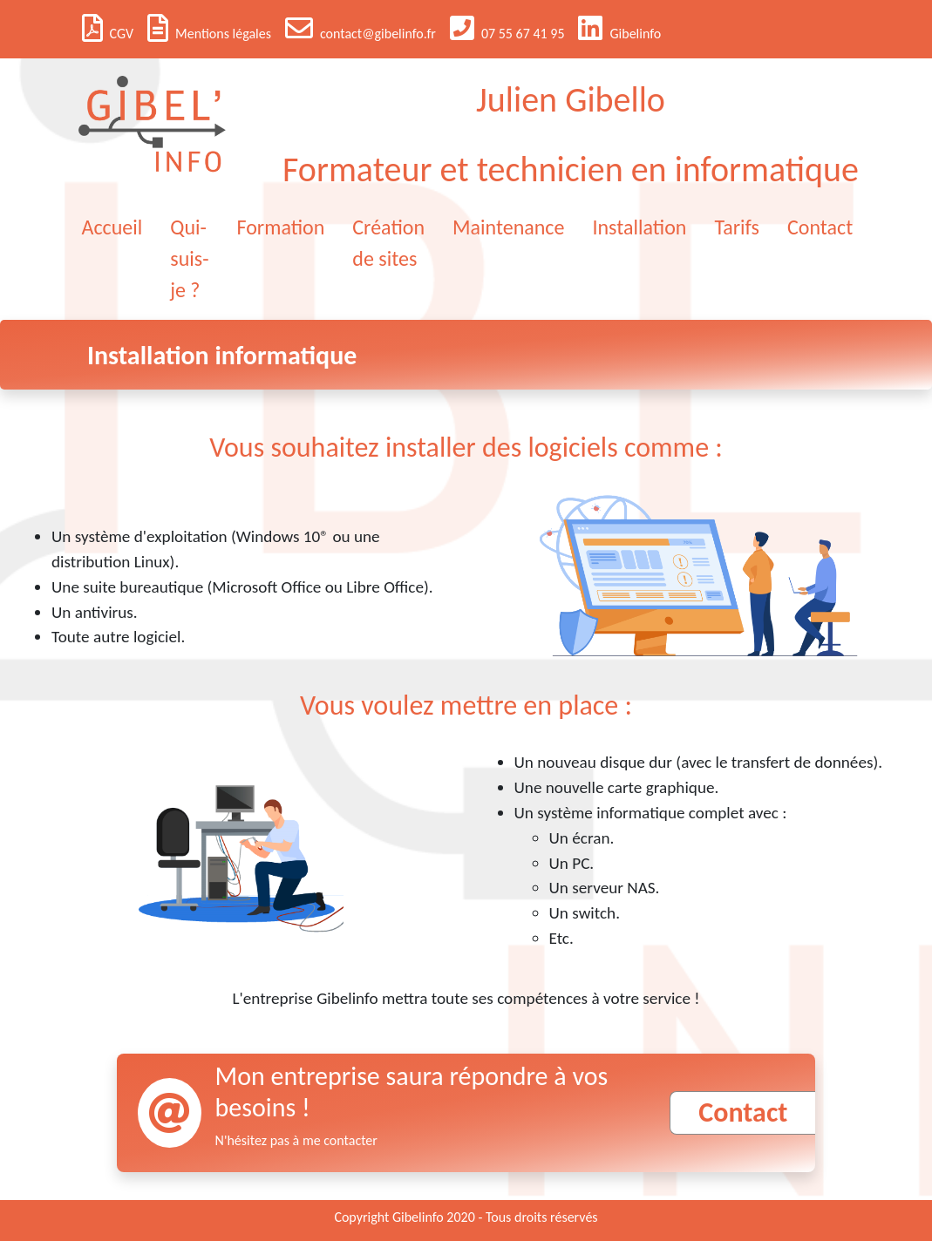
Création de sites (388, 242)
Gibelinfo (619, 28)
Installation (639, 227)
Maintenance (508, 227)
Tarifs (736, 227)
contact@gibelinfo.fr (360, 28)
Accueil (112, 227)
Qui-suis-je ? (189, 258)
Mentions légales (209, 28)
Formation (281, 227)
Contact (820, 227)
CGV (107, 28)
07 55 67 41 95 (507, 28)
